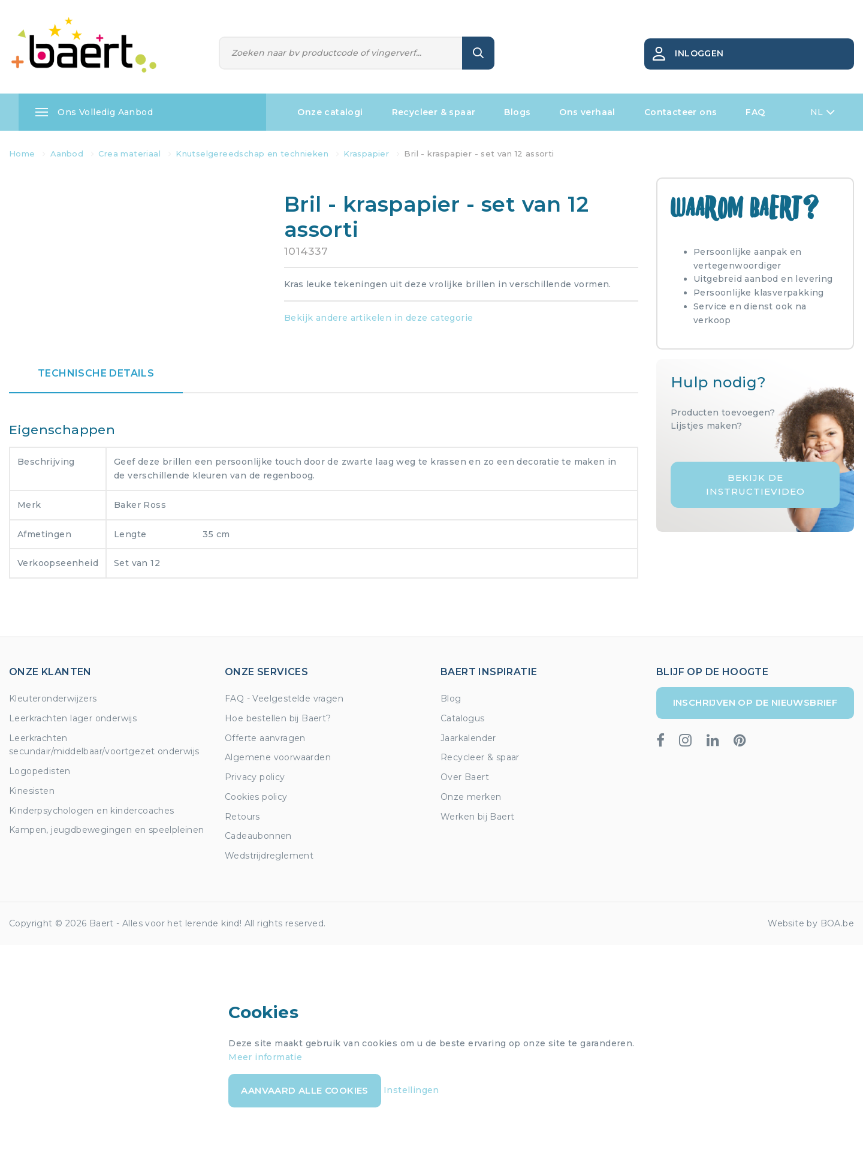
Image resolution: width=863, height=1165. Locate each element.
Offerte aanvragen (265, 738)
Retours (242, 816)
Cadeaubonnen (258, 835)
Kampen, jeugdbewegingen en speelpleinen (106, 829)
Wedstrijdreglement (269, 855)
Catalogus (462, 718)
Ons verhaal (587, 112)
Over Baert (464, 777)
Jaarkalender (468, 738)
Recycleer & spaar (434, 112)
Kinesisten (32, 790)
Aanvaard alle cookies (304, 1090)
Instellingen (411, 1090)
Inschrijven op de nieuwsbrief (755, 702)
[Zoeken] (341, 53)
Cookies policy (256, 796)
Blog (450, 698)
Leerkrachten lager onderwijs (73, 718)
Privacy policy (255, 777)
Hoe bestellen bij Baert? (278, 718)
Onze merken (470, 796)
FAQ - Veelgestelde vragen (284, 698)
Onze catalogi (330, 112)
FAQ (755, 112)
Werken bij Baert (477, 816)
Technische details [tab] (96, 373)
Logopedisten (40, 771)
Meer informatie (265, 1057)
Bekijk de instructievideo (755, 484)
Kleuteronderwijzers (53, 698)
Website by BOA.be (811, 923)
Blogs (517, 112)
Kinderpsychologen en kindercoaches (91, 810)
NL (822, 112)
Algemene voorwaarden (278, 757)
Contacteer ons (680, 112)
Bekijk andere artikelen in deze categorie (378, 317)
